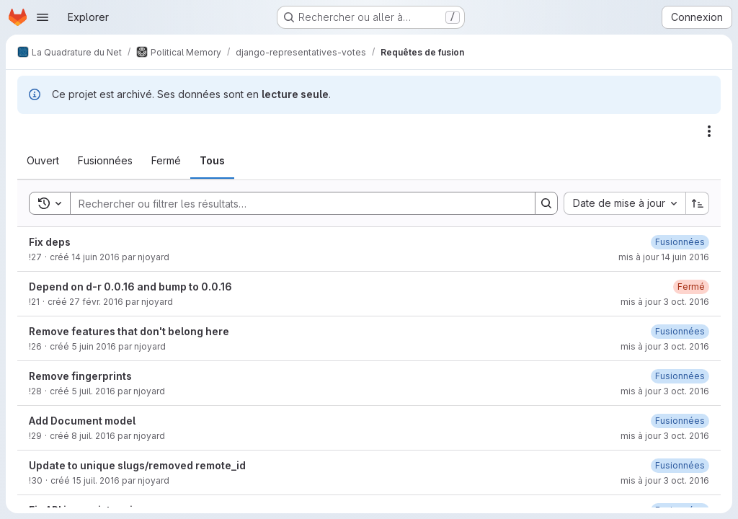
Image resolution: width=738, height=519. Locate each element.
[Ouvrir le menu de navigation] (42, 17)
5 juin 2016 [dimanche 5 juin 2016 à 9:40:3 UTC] (93, 346)
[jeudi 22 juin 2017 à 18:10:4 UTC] (680, 420)
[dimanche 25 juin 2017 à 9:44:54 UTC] (680, 241)
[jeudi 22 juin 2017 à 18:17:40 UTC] (680, 331)
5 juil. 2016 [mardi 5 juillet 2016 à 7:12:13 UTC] (93, 391)
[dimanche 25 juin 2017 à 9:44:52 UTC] (680, 465)
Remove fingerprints (80, 376)
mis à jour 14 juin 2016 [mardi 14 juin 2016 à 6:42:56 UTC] (663, 257)
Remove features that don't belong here (129, 331)
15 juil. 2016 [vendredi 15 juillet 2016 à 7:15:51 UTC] (96, 480)
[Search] (295, 203)
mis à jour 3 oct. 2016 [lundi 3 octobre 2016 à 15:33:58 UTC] (665, 480)
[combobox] (624, 203)
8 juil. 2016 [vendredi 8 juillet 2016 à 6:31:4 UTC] (93, 435)
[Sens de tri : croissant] (697, 203)
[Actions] (709, 131)
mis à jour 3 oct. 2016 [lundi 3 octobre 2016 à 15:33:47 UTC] (665, 346)
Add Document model (82, 420)
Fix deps (50, 242)
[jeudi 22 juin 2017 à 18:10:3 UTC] (680, 375)
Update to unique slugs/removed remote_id (137, 465)
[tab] (42, 161)
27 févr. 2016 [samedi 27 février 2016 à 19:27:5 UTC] (96, 301)
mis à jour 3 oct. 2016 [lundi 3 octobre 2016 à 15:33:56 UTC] (665, 435)
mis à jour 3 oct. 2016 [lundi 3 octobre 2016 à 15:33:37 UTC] (665, 301)
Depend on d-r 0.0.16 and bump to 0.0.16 (130, 286)
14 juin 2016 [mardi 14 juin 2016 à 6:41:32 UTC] (95, 257)
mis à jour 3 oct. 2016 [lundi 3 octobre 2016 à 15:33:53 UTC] (665, 391)
